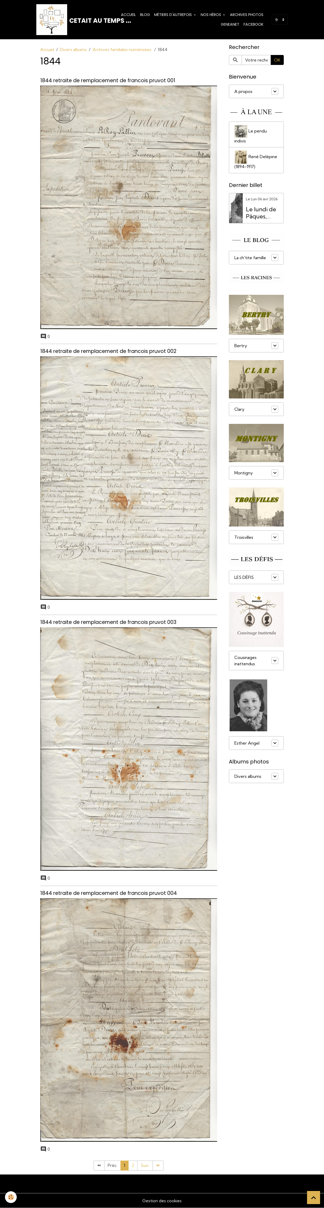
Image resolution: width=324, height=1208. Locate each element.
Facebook (253, 24)
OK (277, 60)
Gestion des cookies (162, 1200)
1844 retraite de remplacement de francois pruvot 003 (108, 622)
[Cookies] (11, 1197)
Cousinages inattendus (245, 661)
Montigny (243, 473)
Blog (145, 14)
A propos (243, 92)
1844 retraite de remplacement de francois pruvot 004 (108, 892)
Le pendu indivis (250, 134)
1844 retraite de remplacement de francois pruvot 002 (108, 351)
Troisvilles (243, 538)
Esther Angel (246, 743)
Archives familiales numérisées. (122, 50)
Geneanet (230, 24)
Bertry (240, 346)
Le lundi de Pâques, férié (261, 214)
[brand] (74, 20)
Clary (239, 409)
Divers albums (73, 50)
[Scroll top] (313, 1197)
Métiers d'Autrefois (173, 14)
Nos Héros (211, 14)
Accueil (128, 14)
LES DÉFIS (244, 577)
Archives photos (246, 14)
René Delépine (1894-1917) (255, 160)
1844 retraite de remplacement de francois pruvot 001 (107, 80)
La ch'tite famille (250, 258)
